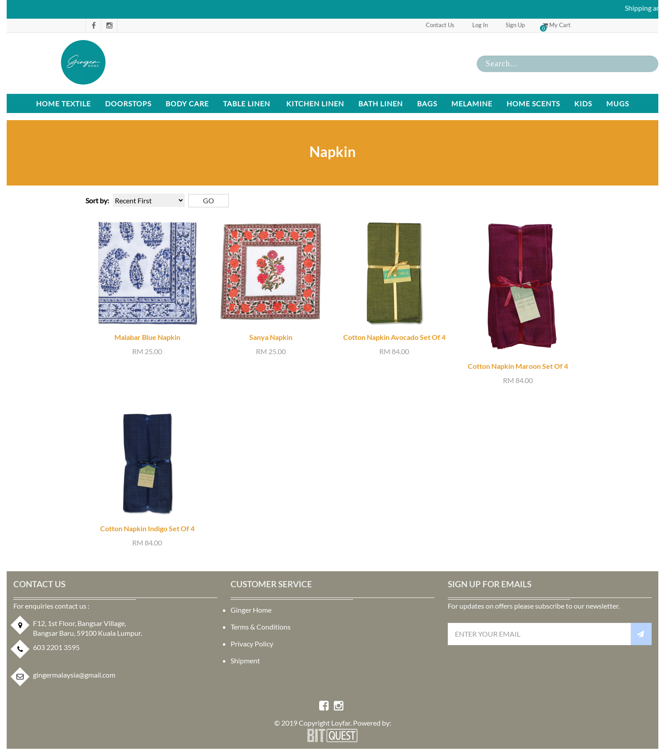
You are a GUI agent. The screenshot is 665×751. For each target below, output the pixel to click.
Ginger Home (251, 610)
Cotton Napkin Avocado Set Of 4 (394, 337)
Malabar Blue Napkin (147, 337)
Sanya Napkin (270, 337)
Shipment (245, 660)
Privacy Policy (252, 643)
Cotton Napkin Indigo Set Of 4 (147, 528)
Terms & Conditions (261, 626)
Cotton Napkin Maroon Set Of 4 (518, 366)
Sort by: (97, 200)
